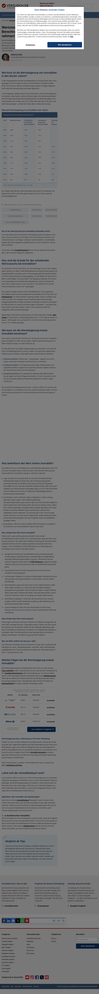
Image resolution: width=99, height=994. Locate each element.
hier (71, 37)
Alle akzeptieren (65, 45)
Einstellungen (30, 45)
